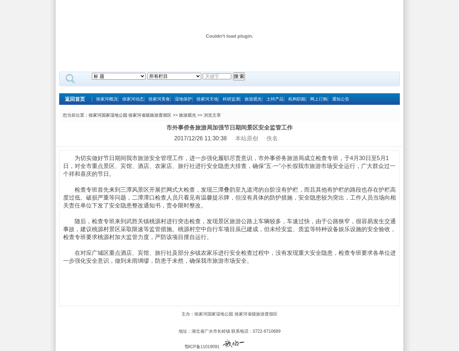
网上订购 (318, 99)
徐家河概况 (107, 99)
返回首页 (75, 99)
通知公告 (340, 99)
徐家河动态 (133, 99)
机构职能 (297, 99)
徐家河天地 (207, 99)
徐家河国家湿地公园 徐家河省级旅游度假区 (130, 115)
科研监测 (231, 99)
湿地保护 (183, 99)
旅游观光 (253, 99)
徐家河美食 (159, 99)
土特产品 (275, 99)
